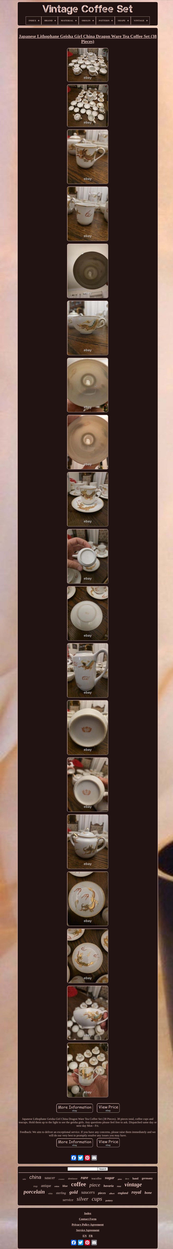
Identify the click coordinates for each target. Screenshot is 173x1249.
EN (85, 1235)
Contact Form (87, 1219)
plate (120, 1179)
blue (65, 1186)
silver (82, 1199)
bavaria (109, 1186)
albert (111, 1193)
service (68, 1200)
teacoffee (96, 1178)
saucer (50, 1178)
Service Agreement (87, 1230)
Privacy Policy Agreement (88, 1224)
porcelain (34, 1192)
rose (119, 1186)
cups (97, 1199)
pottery (109, 1200)
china (35, 1177)
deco (127, 1179)
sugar (109, 1177)
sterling (61, 1193)
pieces (102, 1193)
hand (135, 1178)
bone (148, 1193)
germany (147, 1178)
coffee (78, 1184)
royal (136, 1192)
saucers (88, 1192)
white (50, 1193)
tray (36, 1186)
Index (87, 1213)
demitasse (72, 1178)
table (24, 1179)
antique (46, 1186)
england (123, 1193)
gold (73, 1192)
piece (94, 1185)
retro (56, 1186)
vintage (133, 1184)
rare (84, 1177)
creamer (61, 1179)
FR (91, 1235)
